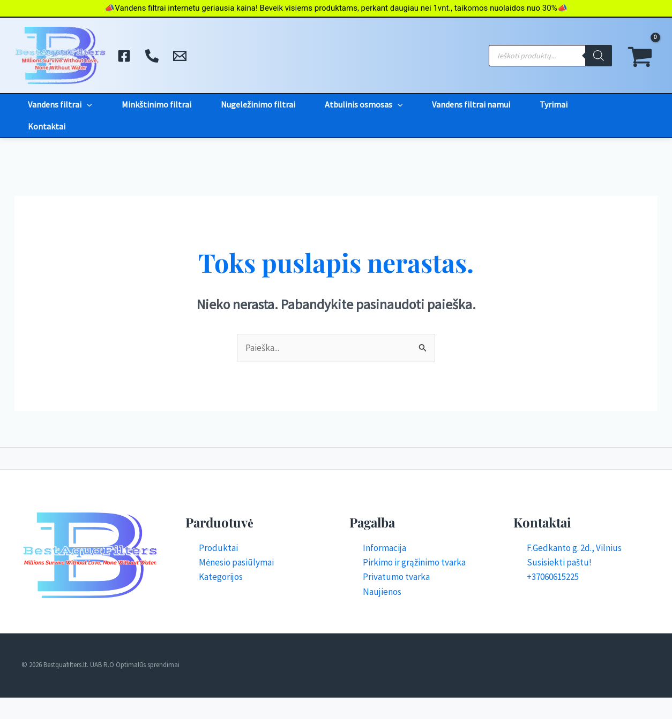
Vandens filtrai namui (471, 104)
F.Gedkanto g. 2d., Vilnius (574, 548)
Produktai (218, 548)
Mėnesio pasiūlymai (236, 562)
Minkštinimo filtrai (156, 104)
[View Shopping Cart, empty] (640, 55)
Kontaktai (46, 126)
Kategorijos (221, 577)
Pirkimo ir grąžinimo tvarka (414, 562)
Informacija (384, 548)
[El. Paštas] (179, 56)
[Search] (598, 55)
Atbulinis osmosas (364, 104)
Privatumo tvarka (396, 577)
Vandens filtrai (60, 104)
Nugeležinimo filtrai (258, 104)
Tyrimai (554, 104)
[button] (86, 104)
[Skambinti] (152, 56)
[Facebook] (124, 56)
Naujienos (382, 592)
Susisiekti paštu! (559, 562)
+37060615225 (553, 577)
